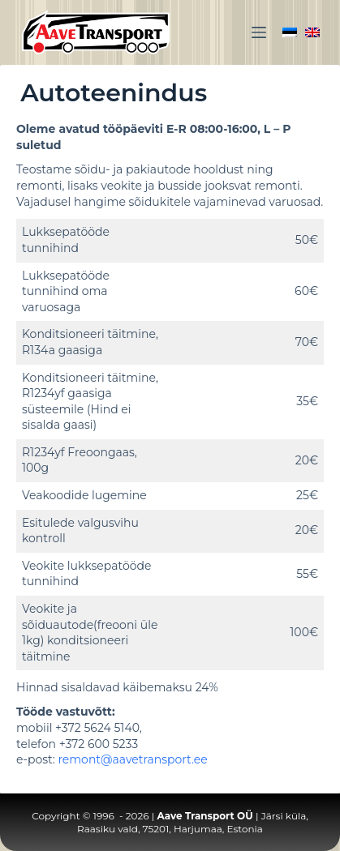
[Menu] (259, 32)
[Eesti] (289, 32)
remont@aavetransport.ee (132, 759)
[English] (312, 32)
